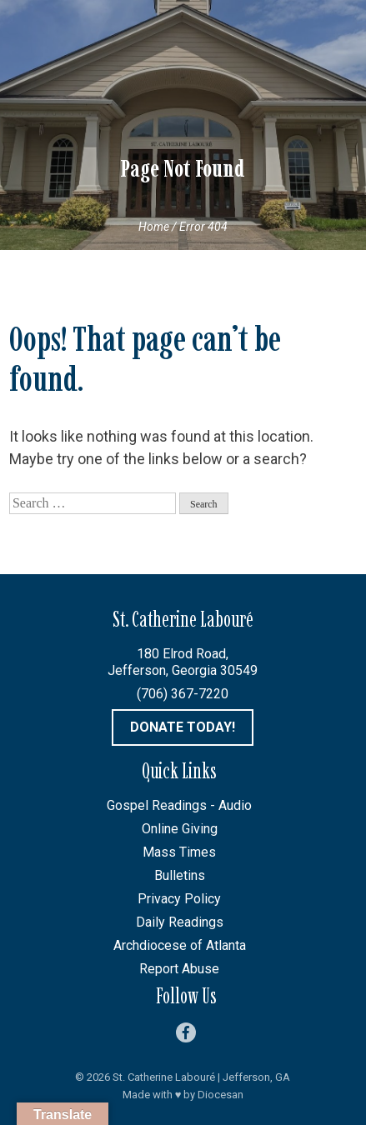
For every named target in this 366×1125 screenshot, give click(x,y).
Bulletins (179, 875)
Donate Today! (182, 727)
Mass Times (179, 852)
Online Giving (180, 829)
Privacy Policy (179, 899)
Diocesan (220, 1094)
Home (153, 226)
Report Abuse (179, 969)
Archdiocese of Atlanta (179, 945)
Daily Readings (179, 922)
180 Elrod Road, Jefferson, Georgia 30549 (183, 662)
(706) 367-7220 (182, 694)
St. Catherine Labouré (164, 1077)
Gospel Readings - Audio (179, 805)
